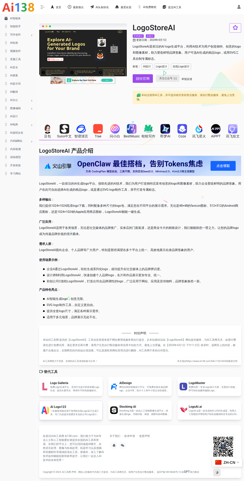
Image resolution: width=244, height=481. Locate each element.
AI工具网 (66, 472)
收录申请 (129, 435)
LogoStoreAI (77, 339)
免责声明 (144, 435)
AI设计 (150, 36)
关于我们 (115, 435)
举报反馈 (186, 79)
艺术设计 (138, 36)
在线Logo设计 (181, 66)
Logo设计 (161, 66)
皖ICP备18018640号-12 (169, 472)
